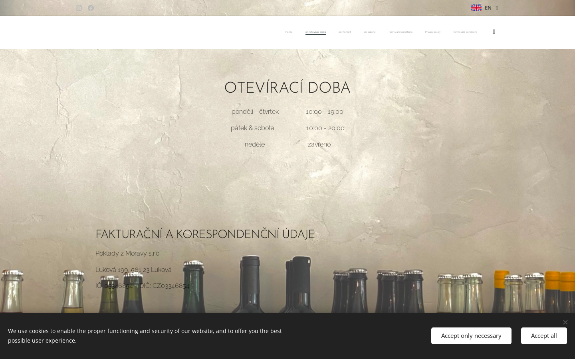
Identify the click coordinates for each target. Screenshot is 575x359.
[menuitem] (412, 32)
